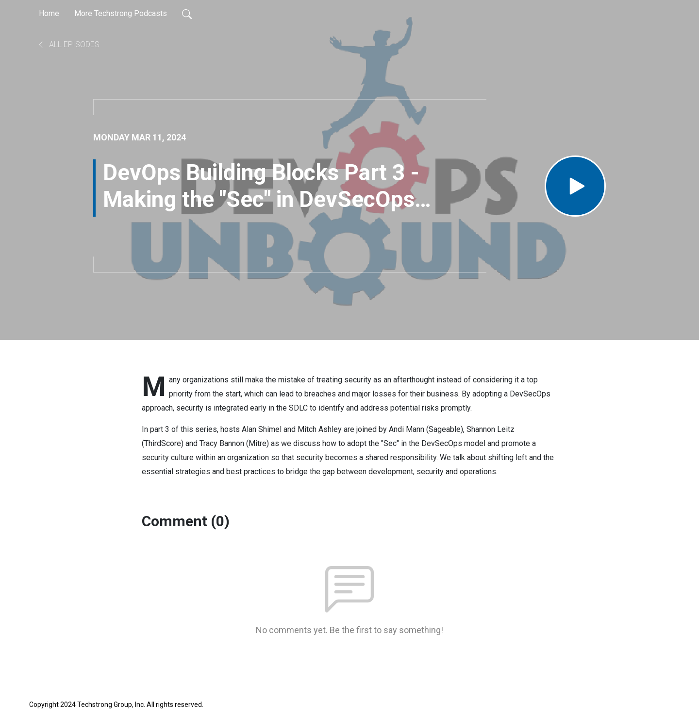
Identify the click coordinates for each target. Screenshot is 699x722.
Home (49, 13)
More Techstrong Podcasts (120, 13)
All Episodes (68, 44)
